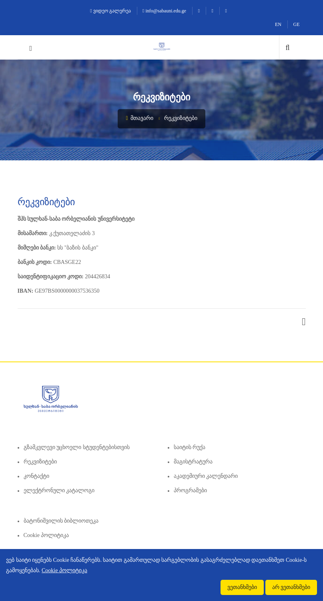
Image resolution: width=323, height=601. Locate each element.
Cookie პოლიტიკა (46, 535)
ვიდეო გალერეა (110, 11)
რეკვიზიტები (180, 118)
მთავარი (139, 118)
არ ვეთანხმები (291, 587)
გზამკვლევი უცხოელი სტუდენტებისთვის (77, 447)
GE (296, 24)
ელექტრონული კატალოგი (59, 490)
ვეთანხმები (242, 587)
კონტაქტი (36, 476)
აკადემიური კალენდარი (206, 476)
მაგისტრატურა (193, 462)
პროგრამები (190, 490)
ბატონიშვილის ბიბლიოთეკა (61, 521)
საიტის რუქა (190, 447)
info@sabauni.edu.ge (164, 11)
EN (278, 24)
